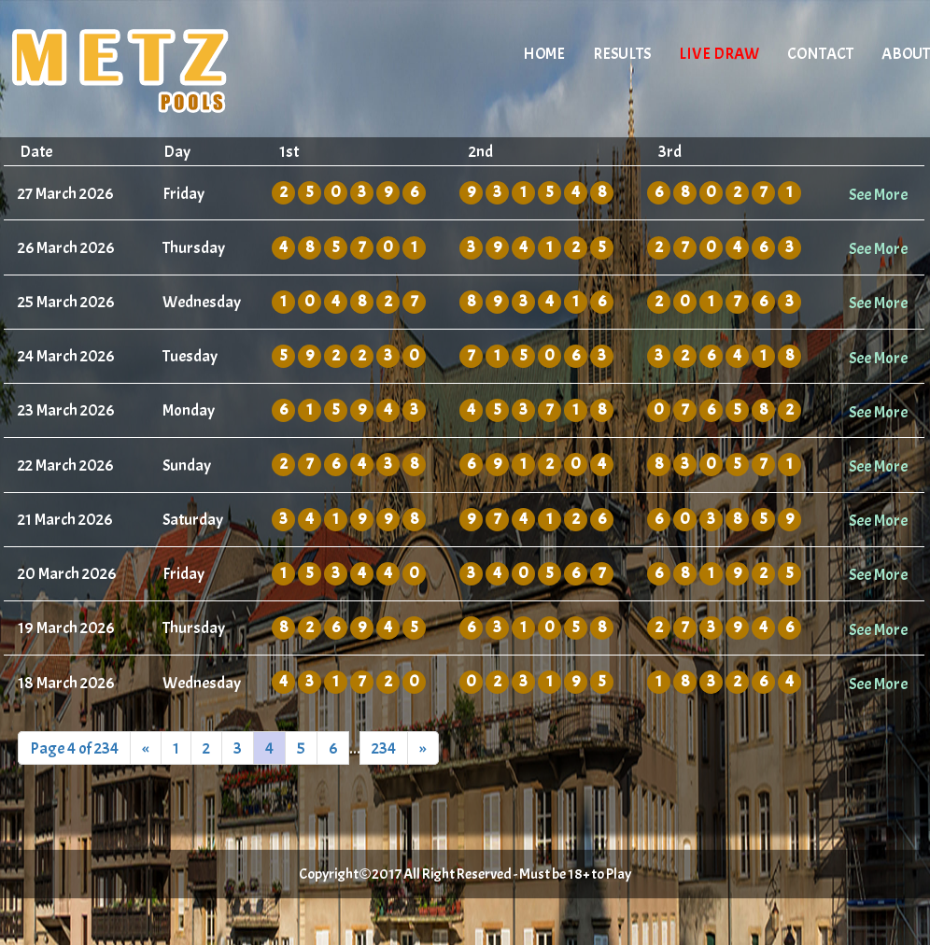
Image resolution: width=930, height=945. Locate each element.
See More (878, 194)
